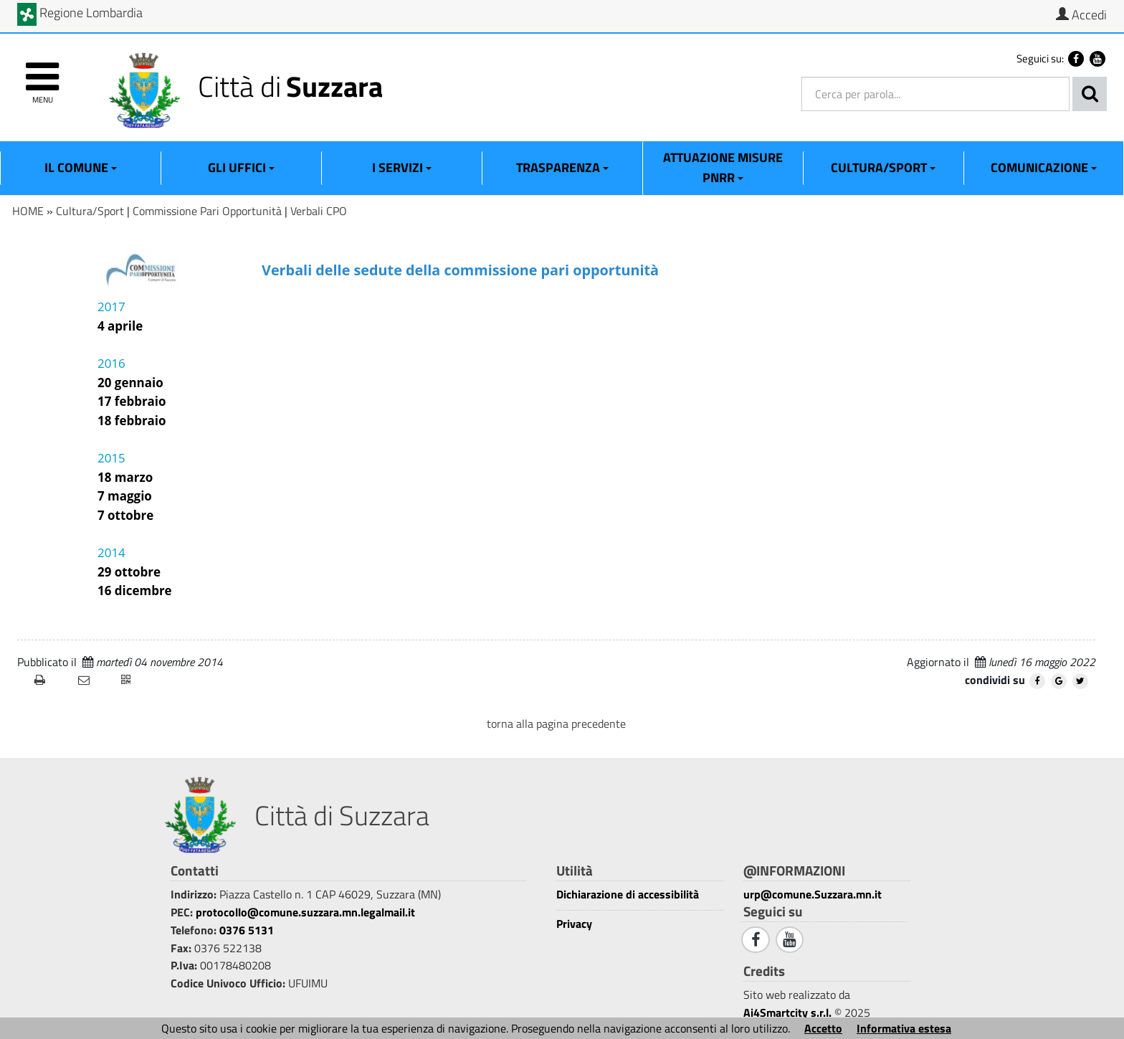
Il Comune (80, 167)
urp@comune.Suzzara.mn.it (812, 894)
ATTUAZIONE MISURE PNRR (723, 167)
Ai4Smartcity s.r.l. (787, 1012)
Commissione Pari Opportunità (207, 210)
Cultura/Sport (883, 167)
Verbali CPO (318, 210)
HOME (28, 210)
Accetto (823, 1028)
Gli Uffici (241, 167)
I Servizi (402, 167)
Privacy (574, 924)
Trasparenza (562, 167)
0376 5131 (246, 930)
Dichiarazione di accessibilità (627, 894)
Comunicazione (1044, 167)
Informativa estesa (904, 1028)
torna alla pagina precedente (556, 723)
